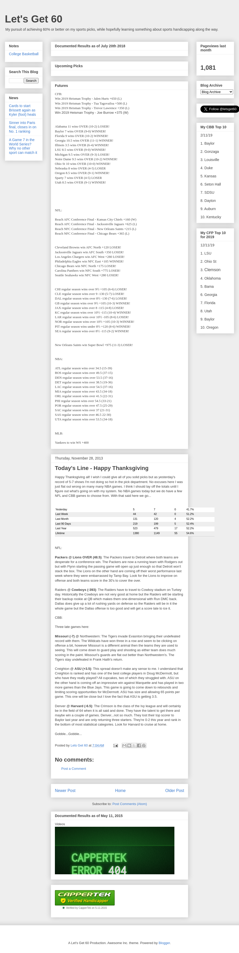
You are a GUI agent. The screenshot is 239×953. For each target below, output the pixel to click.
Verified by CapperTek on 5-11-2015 (86, 907)
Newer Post (65, 790)
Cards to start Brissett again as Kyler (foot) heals (22, 110)
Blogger (164, 943)
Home (120, 790)
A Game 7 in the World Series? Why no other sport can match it (23, 146)
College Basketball (24, 54)
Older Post (174, 790)
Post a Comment (73, 769)
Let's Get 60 (33, 19)
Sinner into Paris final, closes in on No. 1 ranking (22, 127)
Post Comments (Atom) (129, 804)
